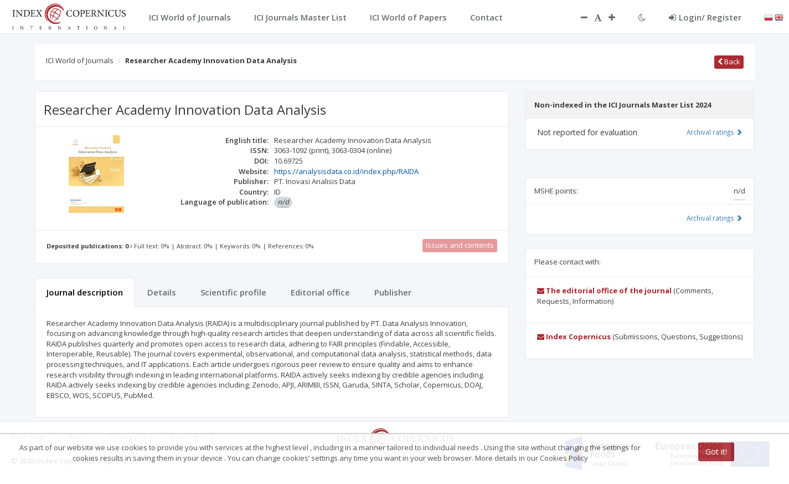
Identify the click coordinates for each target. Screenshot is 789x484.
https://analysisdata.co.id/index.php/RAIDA (346, 171)
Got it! (716, 451)
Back (729, 62)
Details (161, 292)
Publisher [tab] (392, 292)
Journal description (85, 292)
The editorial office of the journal (604, 291)
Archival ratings (714, 132)
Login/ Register (705, 17)
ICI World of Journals (80, 60)
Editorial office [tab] (320, 292)
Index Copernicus (574, 337)
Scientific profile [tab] (233, 292)
